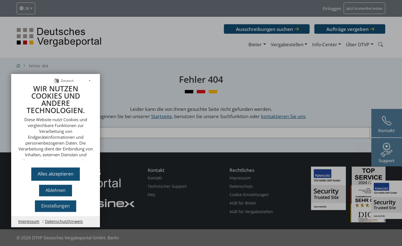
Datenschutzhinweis (64, 221)
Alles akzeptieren (55, 174)
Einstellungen (55, 206)
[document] (55, 121)
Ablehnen (56, 190)
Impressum (28, 221)
